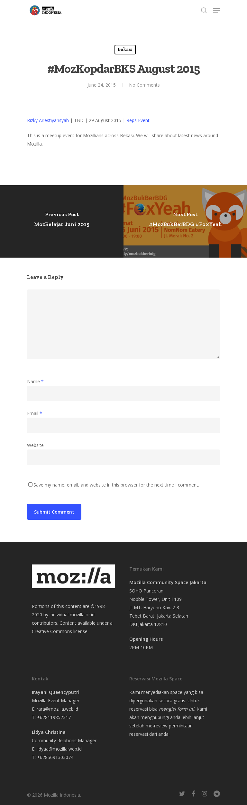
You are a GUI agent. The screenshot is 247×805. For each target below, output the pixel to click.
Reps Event (138, 120)
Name (35, 381)
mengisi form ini (176, 709)
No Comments (144, 85)
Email (34, 413)
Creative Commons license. (60, 631)
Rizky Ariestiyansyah (48, 120)
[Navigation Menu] (216, 10)
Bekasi (125, 49)
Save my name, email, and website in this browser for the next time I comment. (116, 485)
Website (35, 445)
